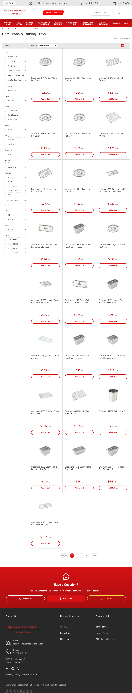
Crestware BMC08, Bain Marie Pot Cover (112, 245)
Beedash (62, 684)
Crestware (29, 29)
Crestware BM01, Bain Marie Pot (113, 411)
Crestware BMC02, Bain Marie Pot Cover (78, 79)
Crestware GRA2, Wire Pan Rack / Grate (112, 134)
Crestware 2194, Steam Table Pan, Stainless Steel (112, 468)
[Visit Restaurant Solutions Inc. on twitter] (18, 668)
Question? (9, 3)
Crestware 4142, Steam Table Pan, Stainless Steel (78, 468)
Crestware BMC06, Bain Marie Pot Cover (78, 190)
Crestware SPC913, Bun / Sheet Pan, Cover (45, 412)
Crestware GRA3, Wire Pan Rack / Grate (112, 79)
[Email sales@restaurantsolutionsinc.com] (48, 3)
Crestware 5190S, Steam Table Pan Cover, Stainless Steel (112, 190)
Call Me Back (121, 3)
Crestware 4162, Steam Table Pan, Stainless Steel (112, 356)
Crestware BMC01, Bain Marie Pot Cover (44, 79)
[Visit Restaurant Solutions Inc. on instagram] (12, 668)
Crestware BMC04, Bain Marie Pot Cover (78, 134)
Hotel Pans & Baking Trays (42, 29)
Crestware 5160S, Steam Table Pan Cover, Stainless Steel (44, 301)
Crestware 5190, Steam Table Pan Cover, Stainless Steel (44, 245)
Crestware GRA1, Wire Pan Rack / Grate (45, 356)
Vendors (21, 29)
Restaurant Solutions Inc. (9, 29)
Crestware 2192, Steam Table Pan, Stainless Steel (112, 301)
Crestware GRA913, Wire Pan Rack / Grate (43, 190)
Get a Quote (66, 599)
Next (94, 556)
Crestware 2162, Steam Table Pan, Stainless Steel (44, 468)
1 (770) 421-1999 (20, 653)
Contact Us (25, 599)
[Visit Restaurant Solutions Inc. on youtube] (7, 668)
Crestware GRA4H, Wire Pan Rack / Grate (77, 412)
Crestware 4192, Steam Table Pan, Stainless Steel (78, 245)
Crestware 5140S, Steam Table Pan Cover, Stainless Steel (44, 523)
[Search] (101, 13)
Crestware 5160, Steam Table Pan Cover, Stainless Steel (78, 301)
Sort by (34, 46)
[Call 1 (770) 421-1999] (90, 3)
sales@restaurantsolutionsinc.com (28, 643)
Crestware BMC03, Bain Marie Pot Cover (44, 134)
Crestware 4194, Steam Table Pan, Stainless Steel (78, 356)
